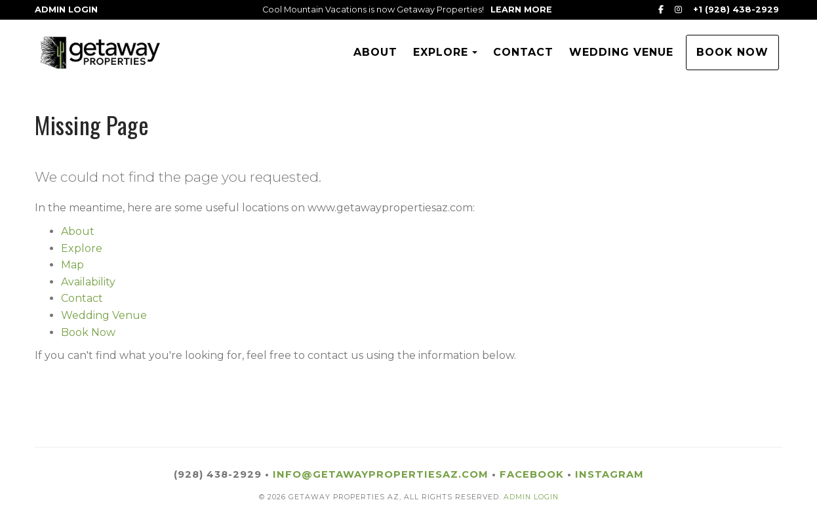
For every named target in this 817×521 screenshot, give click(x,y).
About (375, 52)
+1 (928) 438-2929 (736, 9)
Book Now (732, 52)
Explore (440, 52)
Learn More (521, 9)
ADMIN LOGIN (531, 497)
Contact (523, 52)
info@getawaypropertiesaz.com (380, 474)
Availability (88, 282)
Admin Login (66, 9)
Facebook (532, 474)
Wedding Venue (621, 52)
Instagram (609, 474)
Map (72, 265)
